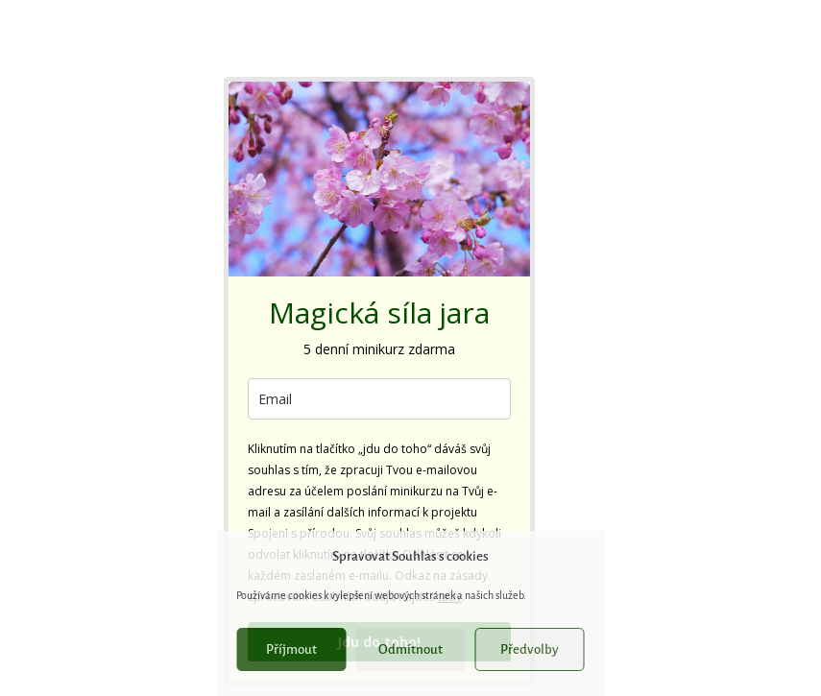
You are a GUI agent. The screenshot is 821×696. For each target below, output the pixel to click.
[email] (379, 399)
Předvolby (529, 649)
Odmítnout (410, 649)
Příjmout (291, 649)
